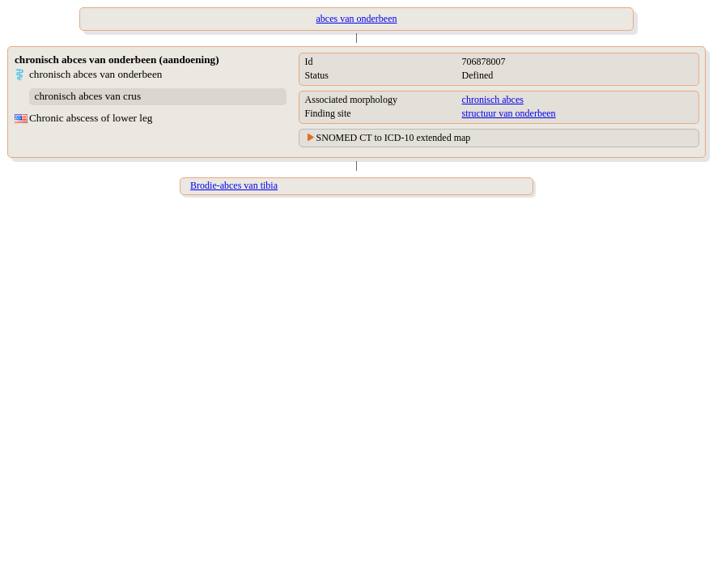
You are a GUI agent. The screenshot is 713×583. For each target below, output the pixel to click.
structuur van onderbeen (509, 113)
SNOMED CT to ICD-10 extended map (393, 137)
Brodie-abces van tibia (234, 185)
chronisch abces (493, 99)
